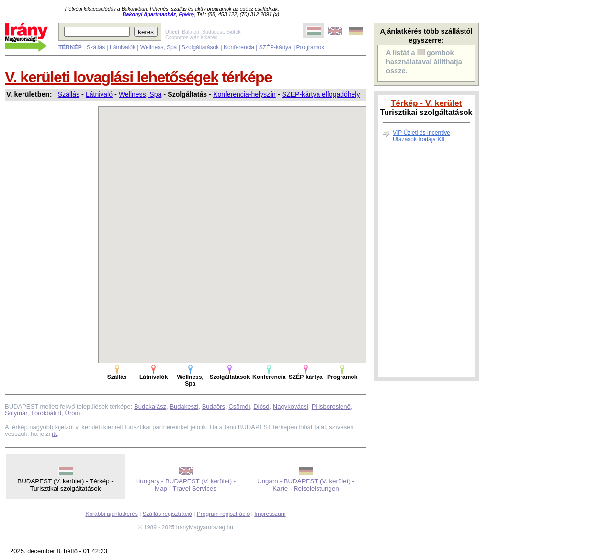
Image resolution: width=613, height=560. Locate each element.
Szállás (95, 47)
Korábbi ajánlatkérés (111, 514)
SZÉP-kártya (275, 47)
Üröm (72, 413)
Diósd (261, 406)
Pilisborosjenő (331, 406)
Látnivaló (99, 94)
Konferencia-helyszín (244, 94)
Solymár (16, 413)
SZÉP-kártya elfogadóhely (321, 94)
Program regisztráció (223, 514)
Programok (310, 47)
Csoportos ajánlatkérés (191, 37)
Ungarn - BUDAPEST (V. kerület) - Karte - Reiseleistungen (305, 485)
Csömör (239, 406)
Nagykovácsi (290, 406)
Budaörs (213, 406)
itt (54, 433)
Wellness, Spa (158, 47)
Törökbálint (46, 413)
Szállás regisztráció (167, 514)
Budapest (213, 31)
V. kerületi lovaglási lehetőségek (111, 77)
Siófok (234, 31)
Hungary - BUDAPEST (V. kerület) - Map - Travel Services (186, 485)
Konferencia (239, 47)
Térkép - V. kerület (426, 103)
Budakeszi (184, 406)
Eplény (186, 14)
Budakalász (150, 406)
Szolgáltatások (200, 47)
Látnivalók (123, 47)
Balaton (190, 31)
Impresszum (269, 514)
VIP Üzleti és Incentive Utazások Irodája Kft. (421, 136)
